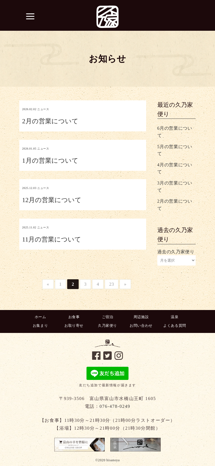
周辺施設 (141, 317)
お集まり (40, 325)
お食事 (74, 317)
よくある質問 (174, 325)
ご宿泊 (107, 317)
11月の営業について (51, 239)
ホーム (40, 317)
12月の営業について (51, 200)
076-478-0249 (114, 406)
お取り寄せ (73, 325)
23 (111, 284)
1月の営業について (50, 160)
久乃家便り (107, 325)
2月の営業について (50, 121)
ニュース (43, 109)
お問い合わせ (141, 325)
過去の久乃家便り (176, 251)
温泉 (174, 317)
